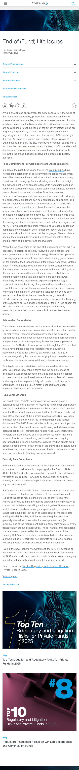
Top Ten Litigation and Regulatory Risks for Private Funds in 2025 (35, 662)
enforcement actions (26, 207)
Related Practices (11, 73)
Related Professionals (13, 64)
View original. (10, 576)
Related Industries (11, 81)
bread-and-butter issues (30, 147)
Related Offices (10, 97)
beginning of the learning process (33, 416)
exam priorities (56, 170)
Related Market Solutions (15, 89)
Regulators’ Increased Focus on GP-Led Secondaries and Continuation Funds (37, 744)
